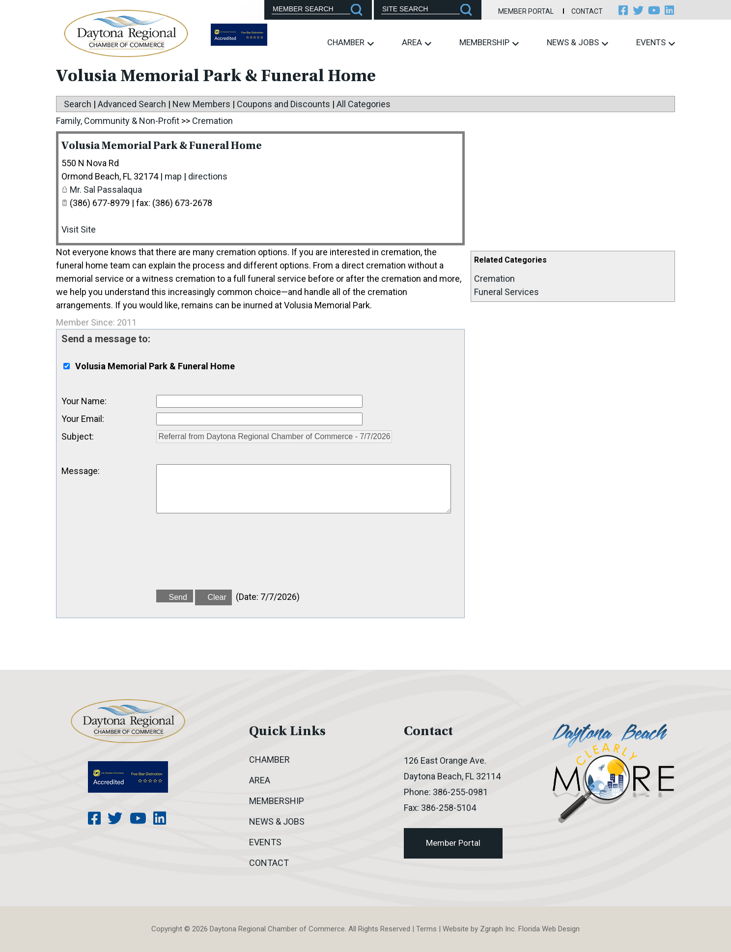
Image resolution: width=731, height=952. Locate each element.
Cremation (494, 278)
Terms (426, 928)
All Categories (364, 104)
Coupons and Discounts (283, 104)
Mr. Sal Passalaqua (106, 189)
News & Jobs (577, 42)
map (173, 176)
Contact (574, 11)
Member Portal (513, 11)
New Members (201, 104)
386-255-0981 (460, 792)
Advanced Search (132, 104)
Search (77, 104)
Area (416, 42)
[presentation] (231, 557)
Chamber (350, 42)
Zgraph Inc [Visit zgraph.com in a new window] (497, 928)
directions (207, 176)
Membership (489, 42)
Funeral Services (506, 292)
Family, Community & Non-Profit (117, 121)
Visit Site (78, 229)
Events (655, 42)
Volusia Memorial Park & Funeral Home (195, 145)
